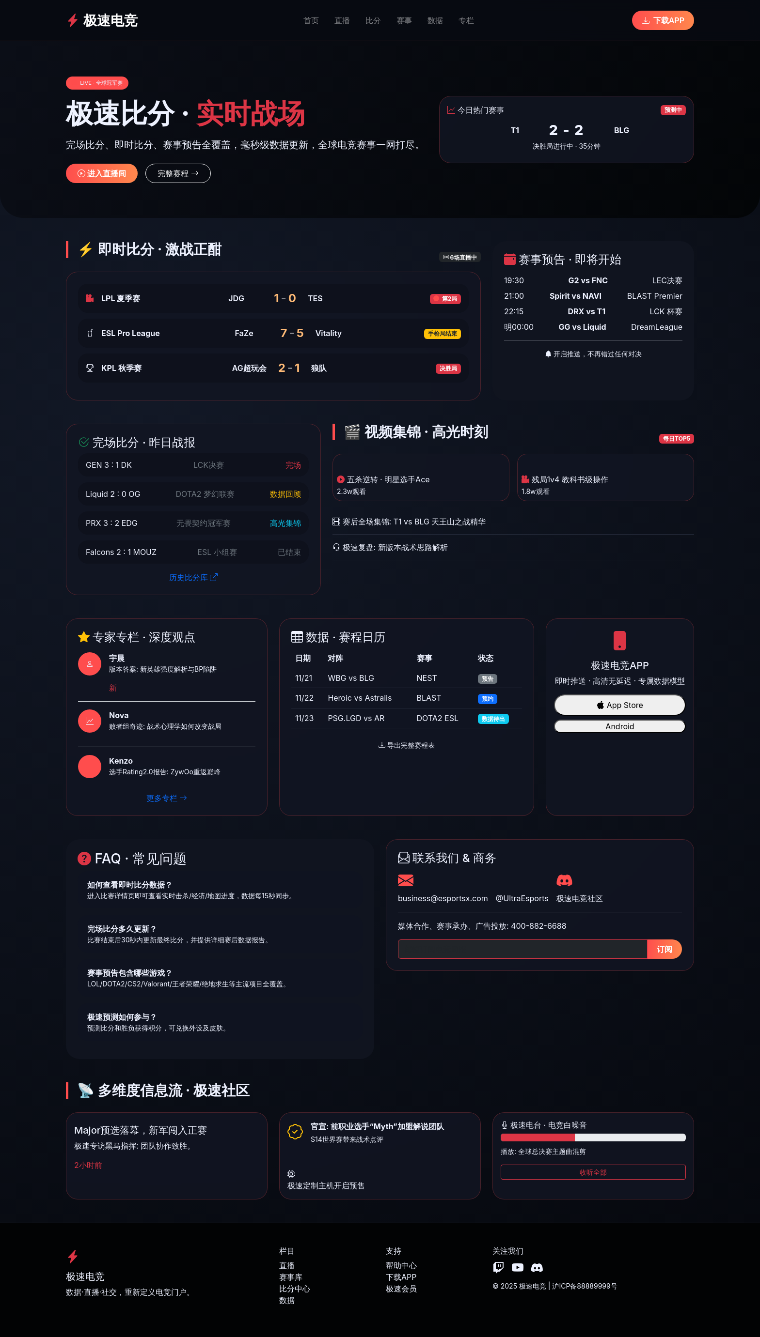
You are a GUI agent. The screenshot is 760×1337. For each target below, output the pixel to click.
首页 (311, 20)
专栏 (466, 20)
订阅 (664, 949)
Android (619, 726)
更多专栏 (167, 798)
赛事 (404, 20)
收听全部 (593, 1172)
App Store (620, 705)
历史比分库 (193, 577)
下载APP (663, 20)
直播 (342, 20)
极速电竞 (102, 20)
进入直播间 (102, 173)
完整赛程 (178, 173)
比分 (373, 20)
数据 (435, 20)
